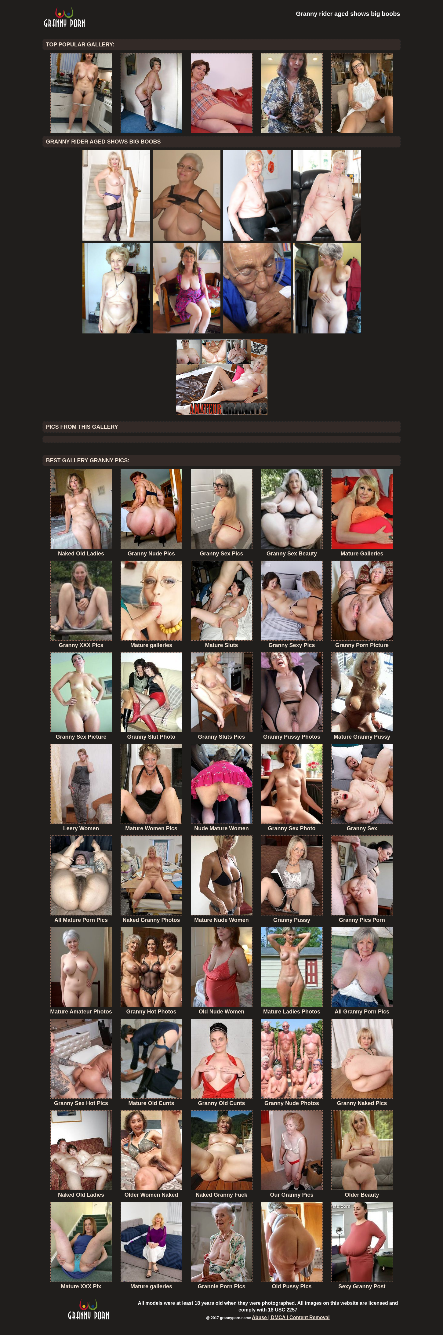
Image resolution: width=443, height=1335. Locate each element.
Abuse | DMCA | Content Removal (291, 1317)
